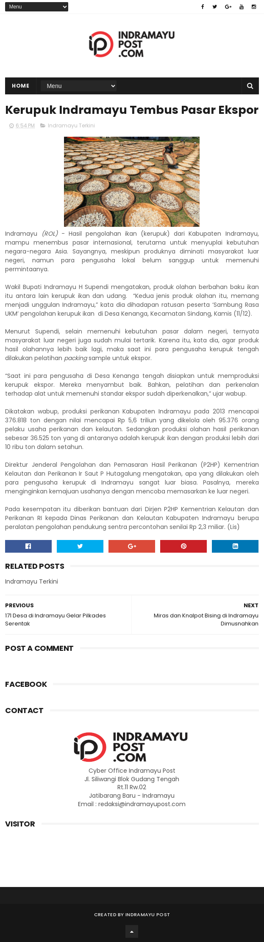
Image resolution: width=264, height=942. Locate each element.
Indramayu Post (147, 914)
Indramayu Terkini (71, 125)
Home (20, 85)
